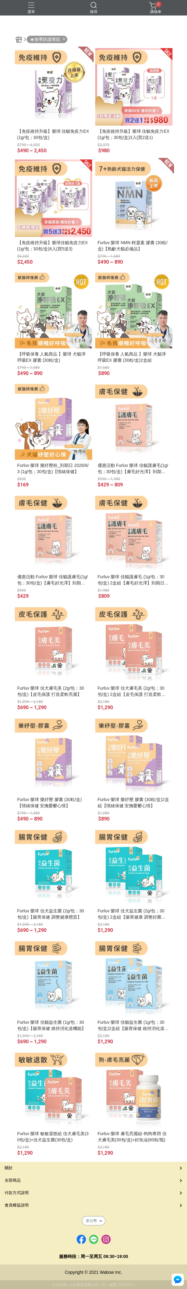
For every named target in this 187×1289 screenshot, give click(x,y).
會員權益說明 (17, 1205)
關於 (9, 1168)
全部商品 (13, 1180)
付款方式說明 (17, 1192)
